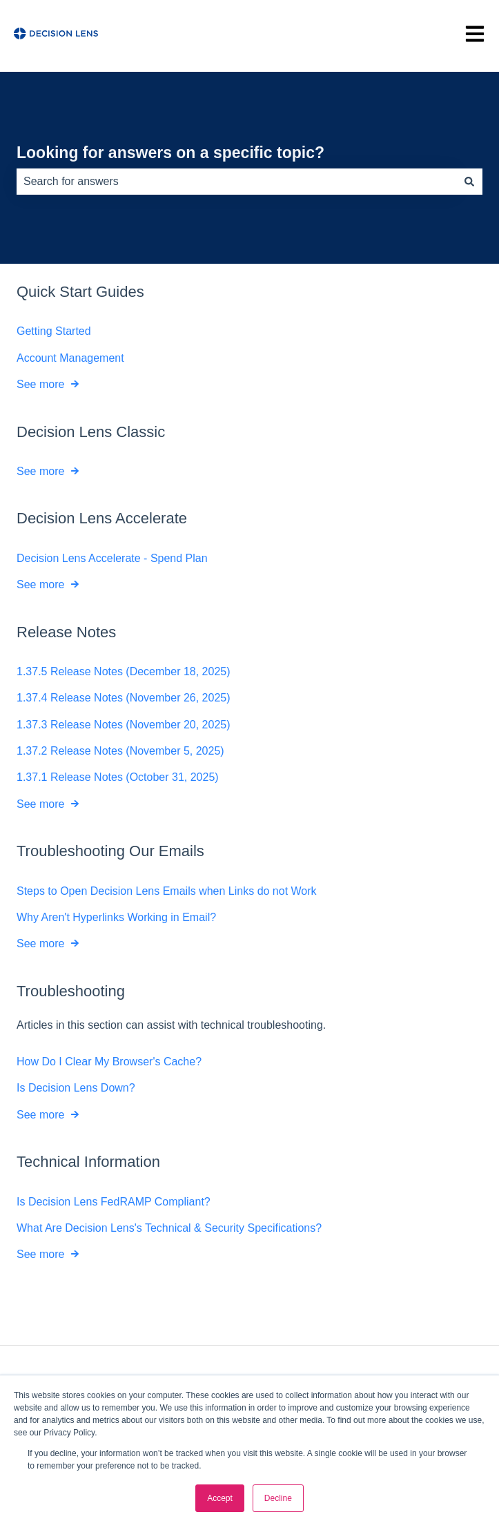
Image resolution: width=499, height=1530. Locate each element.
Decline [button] (278, 1498)
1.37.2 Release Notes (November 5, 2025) (120, 751)
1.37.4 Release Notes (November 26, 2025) (124, 698)
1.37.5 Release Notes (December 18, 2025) (124, 671)
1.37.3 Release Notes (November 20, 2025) (124, 724)
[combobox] (236, 181)
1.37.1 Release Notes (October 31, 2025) (118, 778)
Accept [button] (220, 1498)
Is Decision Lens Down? (76, 1088)
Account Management (70, 358)
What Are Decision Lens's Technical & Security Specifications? (169, 1228)
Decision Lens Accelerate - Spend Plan (112, 558)
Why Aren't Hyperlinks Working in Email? (116, 917)
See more (40, 384)
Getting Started (54, 331)
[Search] (469, 181)
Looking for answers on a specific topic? (170, 153)
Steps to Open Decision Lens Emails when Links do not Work (167, 891)
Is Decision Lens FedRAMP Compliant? (114, 1202)
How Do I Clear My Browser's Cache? (109, 1061)
